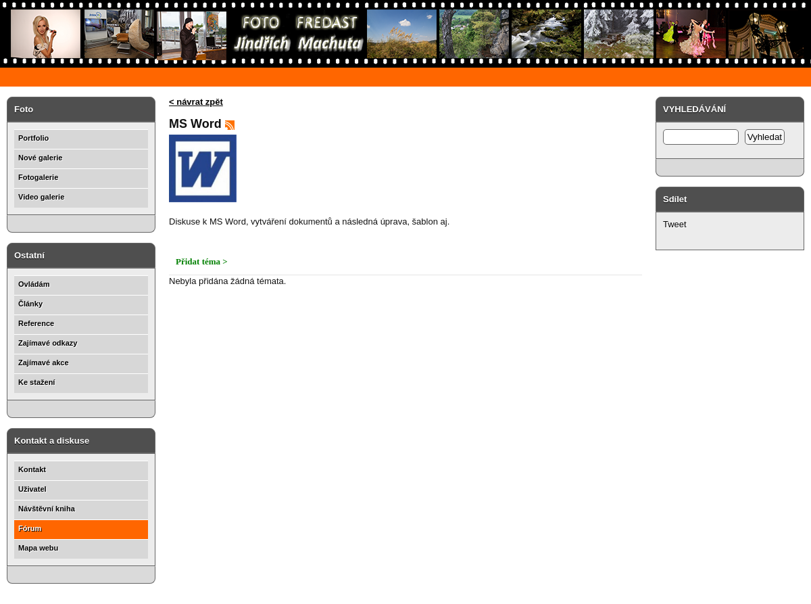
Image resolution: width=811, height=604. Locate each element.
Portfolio (33, 138)
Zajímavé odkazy (47, 343)
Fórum (29, 528)
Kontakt (32, 469)
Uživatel (32, 489)
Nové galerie (40, 158)
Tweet (675, 224)
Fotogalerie (38, 177)
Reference (36, 323)
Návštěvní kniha (46, 509)
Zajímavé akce (43, 362)
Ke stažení (36, 382)
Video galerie (41, 197)
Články (30, 304)
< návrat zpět (196, 102)
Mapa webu (38, 548)
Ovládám (33, 284)
